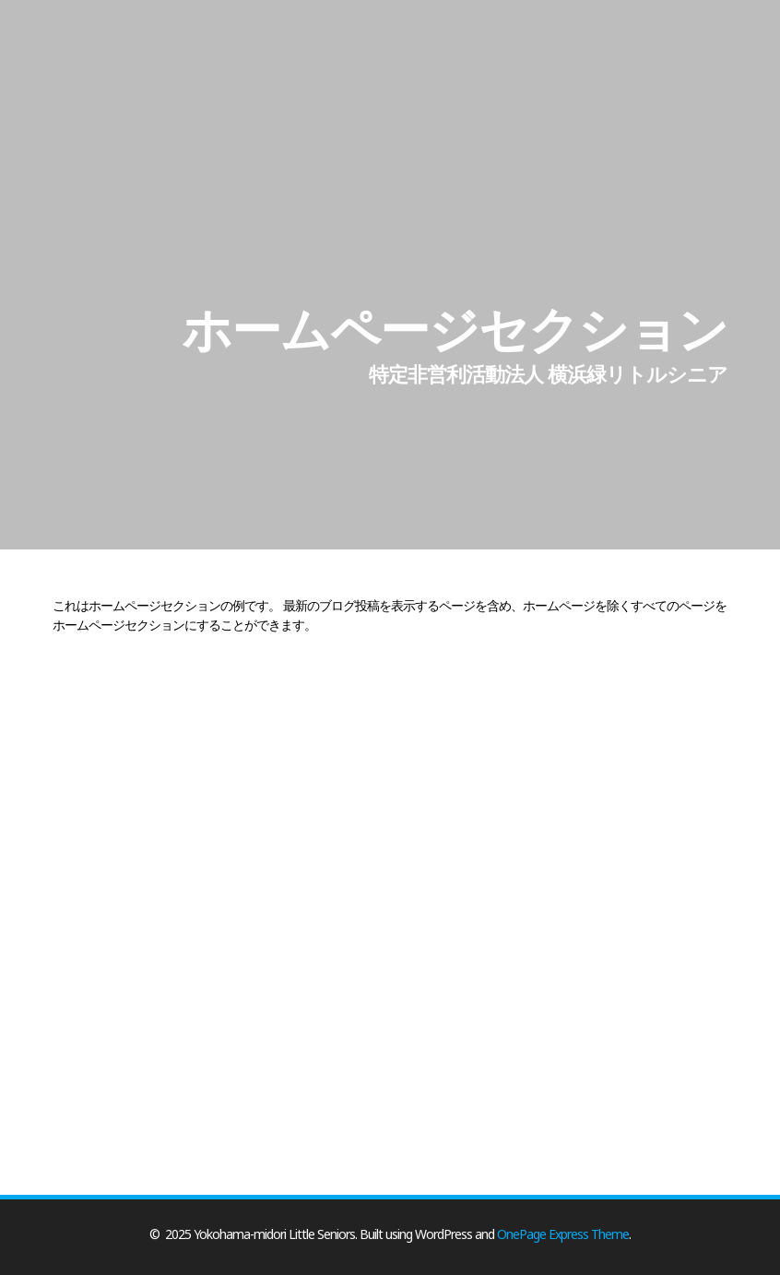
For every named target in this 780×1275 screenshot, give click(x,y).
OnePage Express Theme (563, 1234)
